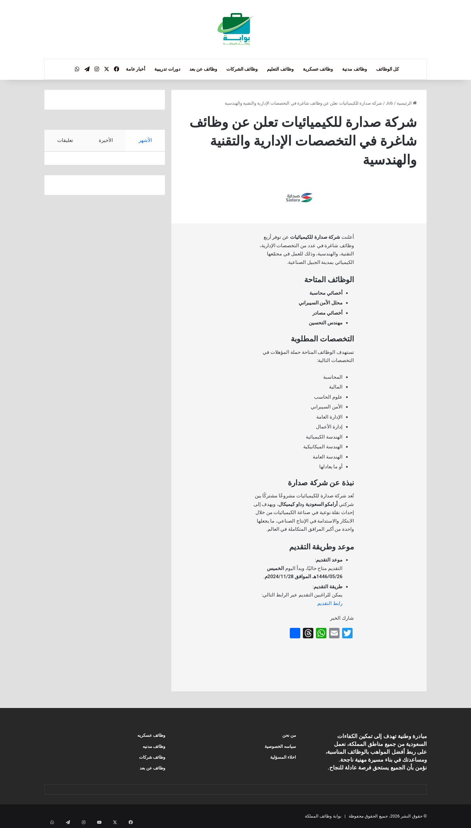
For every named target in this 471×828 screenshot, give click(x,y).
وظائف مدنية (354, 69)
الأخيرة (106, 140)
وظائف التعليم (280, 69)
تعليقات (65, 140)
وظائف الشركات (242, 69)
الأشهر (145, 140)
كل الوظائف (387, 69)
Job (389, 103)
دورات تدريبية (167, 69)
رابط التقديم (329, 603)
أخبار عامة (135, 69)
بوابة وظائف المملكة (323, 816)
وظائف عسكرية (318, 69)
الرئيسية (407, 103)
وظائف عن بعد (203, 69)
